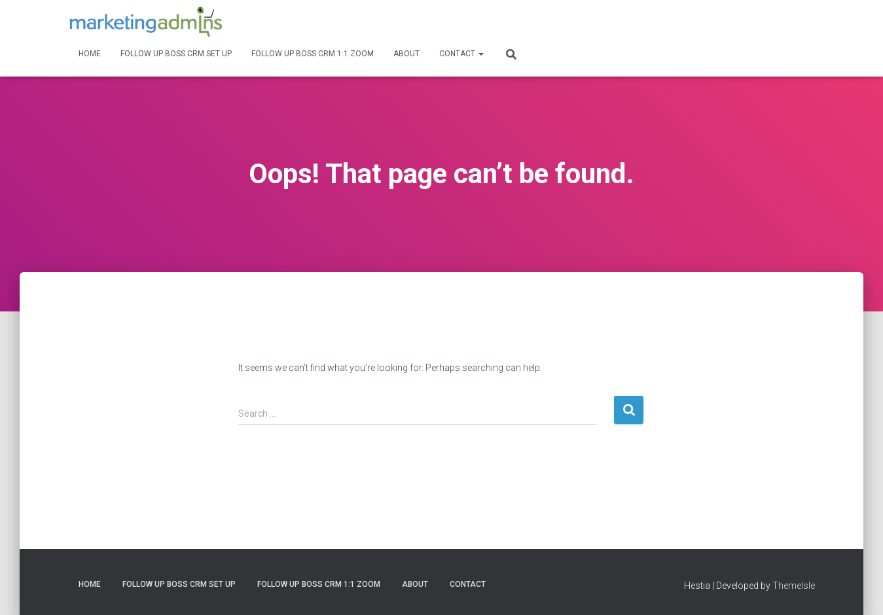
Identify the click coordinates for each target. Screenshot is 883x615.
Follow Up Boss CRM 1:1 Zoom (312, 53)
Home (90, 53)
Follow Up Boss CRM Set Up (176, 53)
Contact (461, 53)
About (406, 53)
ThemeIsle (793, 585)
